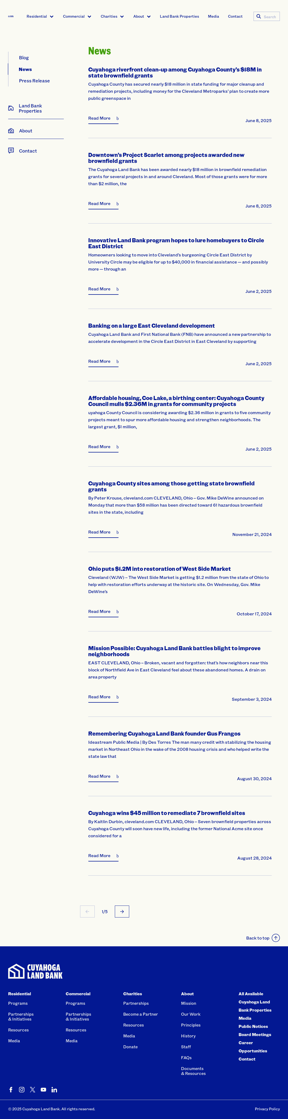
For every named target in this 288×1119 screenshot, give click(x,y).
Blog (24, 57)
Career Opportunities (253, 1046)
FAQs (186, 1057)
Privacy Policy (267, 1108)
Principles (191, 1025)
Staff (186, 1046)
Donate (130, 1046)
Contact (235, 16)
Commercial (74, 16)
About (138, 16)
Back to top (263, 938)
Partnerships (136, 1003)
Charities (109, 16)
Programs (18, 1003)
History (188, 1036)
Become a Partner (140, 1014)
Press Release (34, 80)
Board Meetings (255, 1034)
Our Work (191, 1014)
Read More (99, 118)
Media (213, 16)
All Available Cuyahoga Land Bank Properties (255, 1002)
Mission (188, 1003)
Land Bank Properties (179, 16)
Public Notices (253, 1026)
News (25, 69)
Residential (37, 16)
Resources (18, 1030)
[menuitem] (40, 16)
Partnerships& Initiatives (21, 1016)
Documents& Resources (193, 1071)
